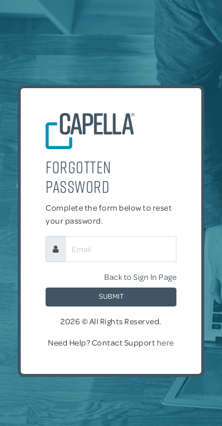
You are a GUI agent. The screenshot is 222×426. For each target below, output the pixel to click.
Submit (111, 296)
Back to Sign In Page (140, 276)
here (165, 342)
